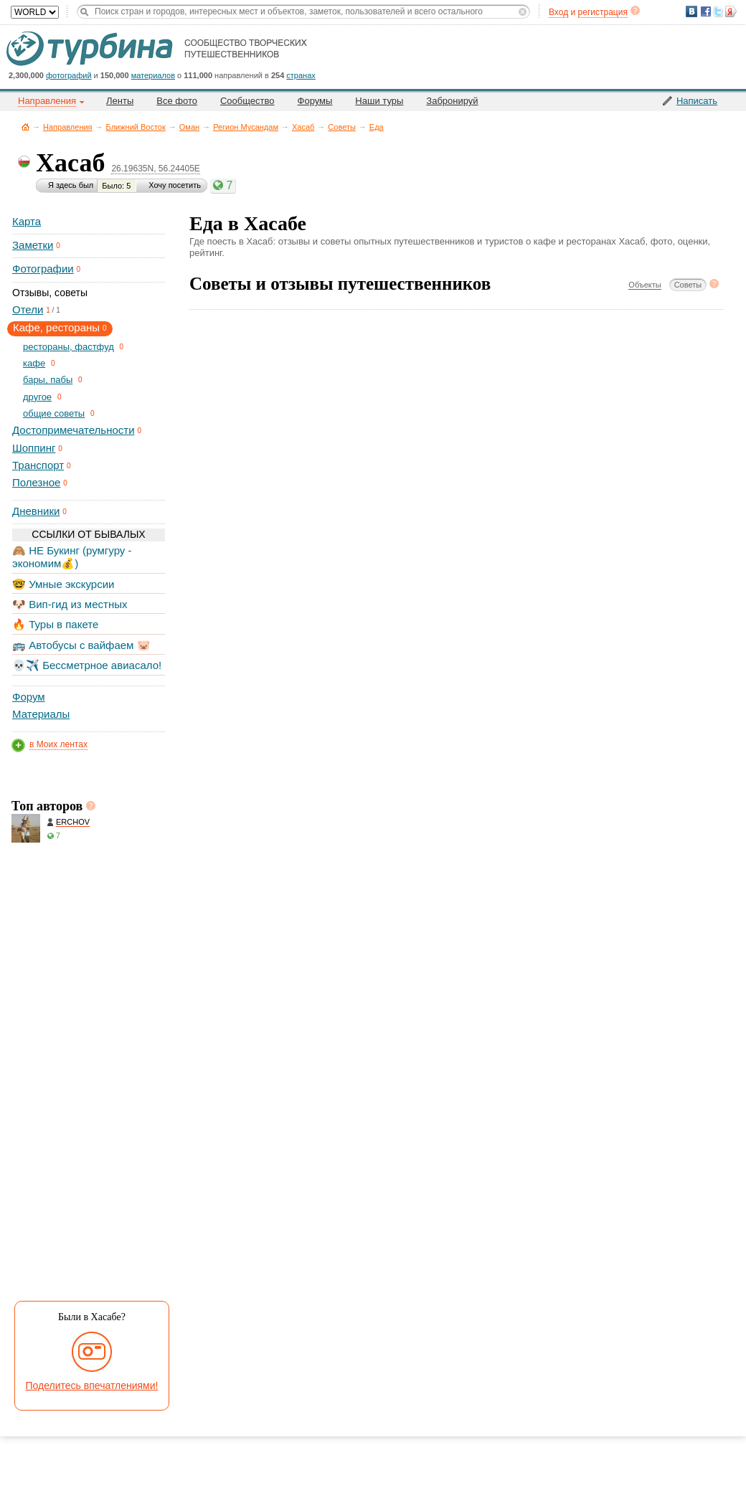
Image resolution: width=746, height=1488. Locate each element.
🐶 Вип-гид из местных (69, 604)
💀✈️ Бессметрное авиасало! (86, 665)
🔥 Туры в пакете (55, 624)
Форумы (315, 100)
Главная (25, 127)
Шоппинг (33, 448)
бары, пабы (47, 379)
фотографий (69, 75)
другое (37, 397)
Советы (341, 127)
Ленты (119, 100)
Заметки (32, 245)
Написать (696, 100)
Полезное (36, 482)
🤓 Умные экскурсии (63, 584)
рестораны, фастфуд (68, 346)
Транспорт (38, 465)
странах (300, 75)
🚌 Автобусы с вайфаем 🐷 (81, 645)
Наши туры (379, 100)
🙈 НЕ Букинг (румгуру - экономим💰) (72, 556)
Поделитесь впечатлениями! (92, 1385)
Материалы (41, 714)
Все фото (176, 100)
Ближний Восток (136, 127)
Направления (68, 127)
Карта (26, 221)
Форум (28, 697)
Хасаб (303, 127)
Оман (189, 127)
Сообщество (247, 100)
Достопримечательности (73, 430)
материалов (153, 75)
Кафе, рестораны (56, 327)
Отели (27, 309)
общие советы (54, 413)
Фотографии (43, 268)
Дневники (36, 511)
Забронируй (452, 100)
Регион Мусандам (245, 127)
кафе (34, 363)
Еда (376, 127)
